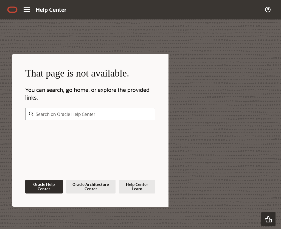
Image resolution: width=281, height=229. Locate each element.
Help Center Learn (137, 186)
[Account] (268, 9)
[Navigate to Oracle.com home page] (12, 9)
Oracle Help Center (44, 186)
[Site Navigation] (27, 10)
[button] (268, 219)
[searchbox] (90, 114)
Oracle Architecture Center (90, 186)
